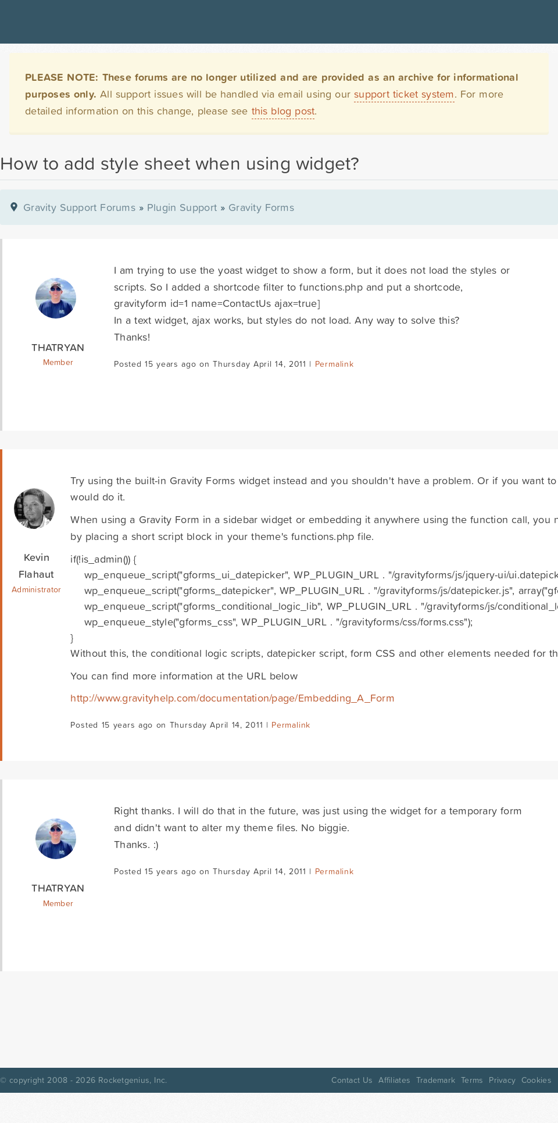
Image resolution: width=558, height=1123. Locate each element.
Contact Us (352, 1080)
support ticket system (404, 94)
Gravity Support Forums (79, 207)
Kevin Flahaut (37, 565)
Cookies (536, 1080)
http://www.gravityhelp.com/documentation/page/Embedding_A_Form (232, 698)
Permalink (334, 364)
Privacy (502, 1080)
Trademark (435, 1080)
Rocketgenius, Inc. (132, 1080)
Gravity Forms (261, 207)
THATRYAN (57, 347)
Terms (472, 1080)
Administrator (36, 589)
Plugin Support (182, 207)
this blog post (283, 111)
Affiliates (394, 1080)
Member (58, 362)
